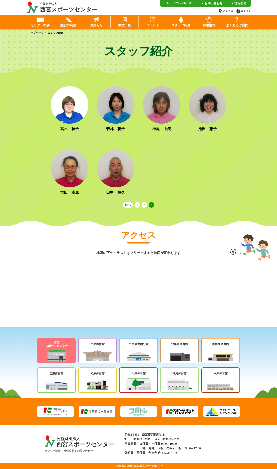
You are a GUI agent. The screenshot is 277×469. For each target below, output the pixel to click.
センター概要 (52, 450)
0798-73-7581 (142, 439)
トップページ (36, 33)
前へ (128, 205)
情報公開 (69, 450)
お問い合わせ (85, 450)
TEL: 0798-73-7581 (179, 3)
